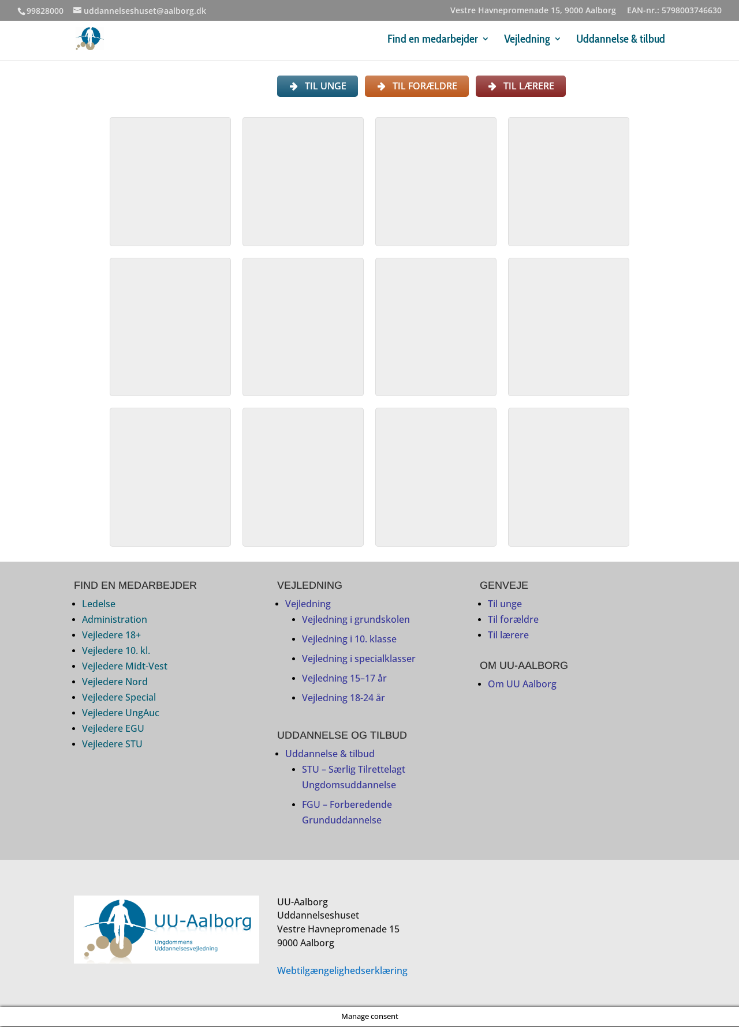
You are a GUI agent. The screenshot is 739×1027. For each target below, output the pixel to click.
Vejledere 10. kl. (116, 651)
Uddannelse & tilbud (620, 40)
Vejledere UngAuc (120, 714)
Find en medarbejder (432, 40)
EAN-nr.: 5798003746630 (674, 11)
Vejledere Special (119, 698)
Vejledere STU (112, 745)
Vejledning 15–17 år (344, 679)
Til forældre (513, 620)
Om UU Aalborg (522, 684)
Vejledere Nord (115, 682)
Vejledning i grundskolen (356, 620)
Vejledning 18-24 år (343, 699)
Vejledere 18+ (111, 636)
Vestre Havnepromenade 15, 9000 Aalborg (533, 11)
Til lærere (508, 636)
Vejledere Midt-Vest (124, 667)
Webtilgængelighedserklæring (342, 971)
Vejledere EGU (113, 729)
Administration (114, 620)
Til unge (505, 605)
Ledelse (98, 605)
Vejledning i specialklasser (359, 659)
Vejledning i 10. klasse (349, 640)
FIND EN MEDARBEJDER (135, 586)
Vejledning (527, 40)
